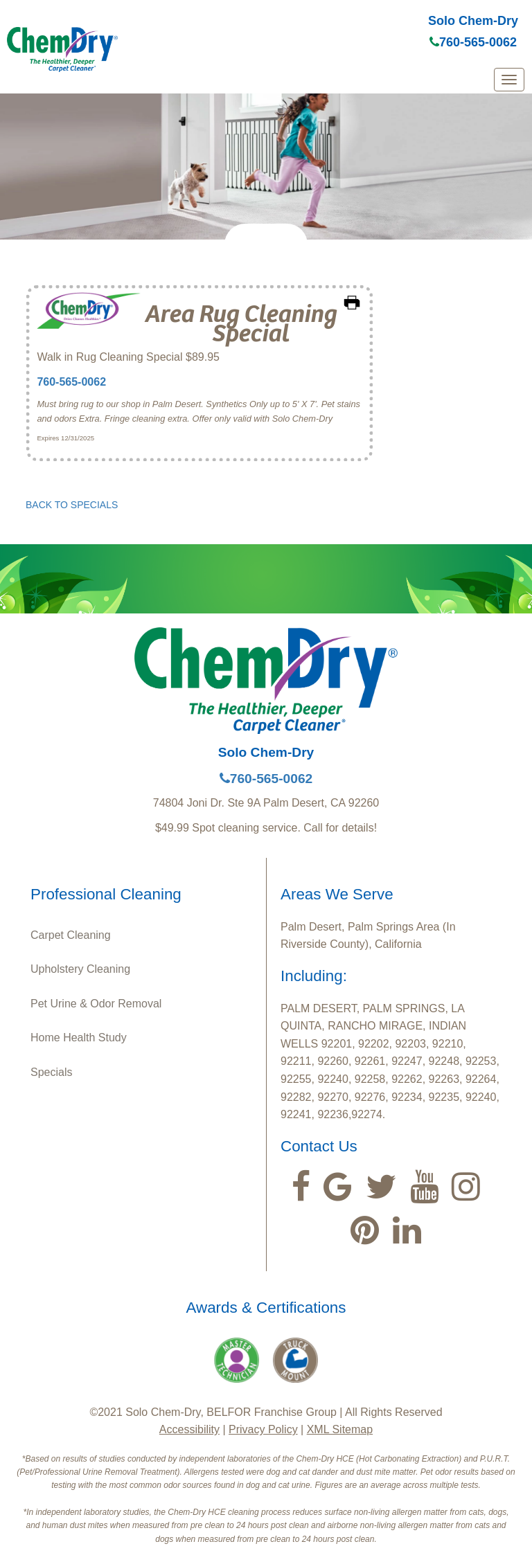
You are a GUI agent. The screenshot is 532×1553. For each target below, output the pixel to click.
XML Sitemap (340, 1429)
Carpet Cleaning (70, 935)
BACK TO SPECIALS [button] (72, 504)
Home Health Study (78, 1037)
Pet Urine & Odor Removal (95, 1003)
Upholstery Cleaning (80, 969)
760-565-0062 (473, 42)
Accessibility (189, 1429)
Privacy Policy (263, 1429)
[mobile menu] (509, 79)
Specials (51, 1072)
